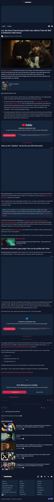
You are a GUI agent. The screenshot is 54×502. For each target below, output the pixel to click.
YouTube (22, 490)
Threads (21, 487)
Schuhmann (6, 36)
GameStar (39, 481)
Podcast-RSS (23, 494)
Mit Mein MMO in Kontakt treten (9, 492)
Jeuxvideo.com (40, 490)
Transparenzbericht (6, 490)
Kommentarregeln (13, 397)
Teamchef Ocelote (17, 229)
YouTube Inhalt (29, 142)
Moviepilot (39, 494)
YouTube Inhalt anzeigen (9, 135)
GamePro (39, 483)
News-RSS (22, 492)
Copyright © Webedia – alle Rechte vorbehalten (11, 499)
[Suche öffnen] (51, 2)
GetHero (39, 485)
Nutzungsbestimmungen (7, 485)
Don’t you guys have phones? (12, 411)
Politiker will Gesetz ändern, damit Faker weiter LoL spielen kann (17, 372)
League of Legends (7, 70)
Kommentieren (39, 392)
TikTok (21, 481)
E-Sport (3, 26)
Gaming (9, 26)
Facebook (22, 483)
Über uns (4, 481)
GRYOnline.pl (40, 487)
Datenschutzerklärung (43, 135)
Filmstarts (39, 492)
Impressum (4, 483)
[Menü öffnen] (2, 2)
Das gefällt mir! (15, 392)
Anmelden (50, 400)
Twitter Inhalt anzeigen (9, 328)
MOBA (10, 85)
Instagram (22, 485)
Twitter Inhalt (28, 336)
